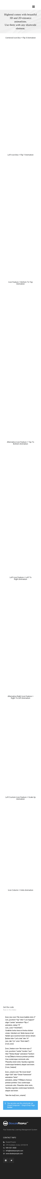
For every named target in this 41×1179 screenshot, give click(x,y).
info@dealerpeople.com (14, 1151)
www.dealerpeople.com (14, 1154)
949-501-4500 (11, 1148)
